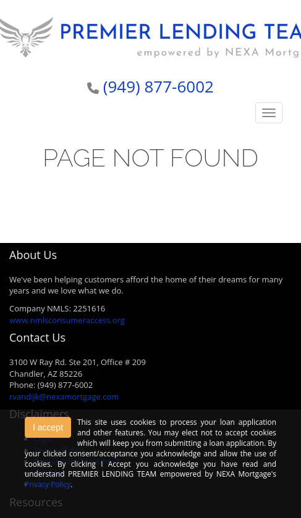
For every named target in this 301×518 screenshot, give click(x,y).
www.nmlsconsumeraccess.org (67, 320)
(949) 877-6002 (158, 86)
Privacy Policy (47, 484)
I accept (48, 427)
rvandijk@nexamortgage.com (64, 396)
